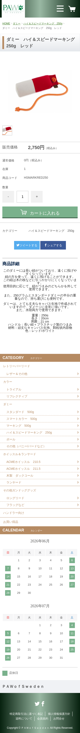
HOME (6, 23)
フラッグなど (15, 505)
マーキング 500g (18, 425)
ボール (10, 439)
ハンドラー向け (13, 513)
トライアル (13, 389)
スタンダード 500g (20, 412)
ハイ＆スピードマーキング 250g (43, 23)
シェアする (53, 245)
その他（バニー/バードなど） (26, 446)
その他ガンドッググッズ (19, 490)
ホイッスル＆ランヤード (19, 454)
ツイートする (26, 245)
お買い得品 (10, 522)
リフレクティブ (16, 396)
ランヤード (13, 482)
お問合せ (58, 718)
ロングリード (15, 498)
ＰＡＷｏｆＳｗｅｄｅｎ (23, 686)
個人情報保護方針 (59, 713)
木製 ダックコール (19, 475)
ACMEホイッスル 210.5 (23, 462)
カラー (7, 381)
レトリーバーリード (16, 366)
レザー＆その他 (16, 373)
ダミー (16, 23)
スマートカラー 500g (21, 418)
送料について (24, 718)
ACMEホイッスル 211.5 (23, 468)
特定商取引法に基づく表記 (26, 713)
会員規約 (42, 718)
